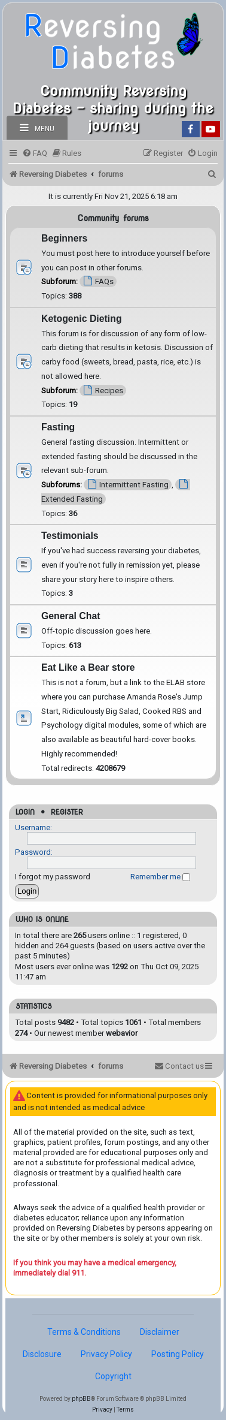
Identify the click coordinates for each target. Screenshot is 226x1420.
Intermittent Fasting (128, 484)
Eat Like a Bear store (88, 667)
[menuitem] (34, 153)
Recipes (103, 390)
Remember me (160, 876)
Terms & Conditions (84, 1332)
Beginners (64, 238)
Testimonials (70, 535)
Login (25, 811)
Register (67, 811)
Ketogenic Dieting (81, 318)
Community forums (113, 218)
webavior (122, 1033)
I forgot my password (52, 876)
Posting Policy (177, 1354)
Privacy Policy (106, 1354)
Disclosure (42, 1354)
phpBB (81, 1398)
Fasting (58, 427)
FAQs (98, 281)
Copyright (113, 1376)
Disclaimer (159, 1332)
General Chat (70, 616)
